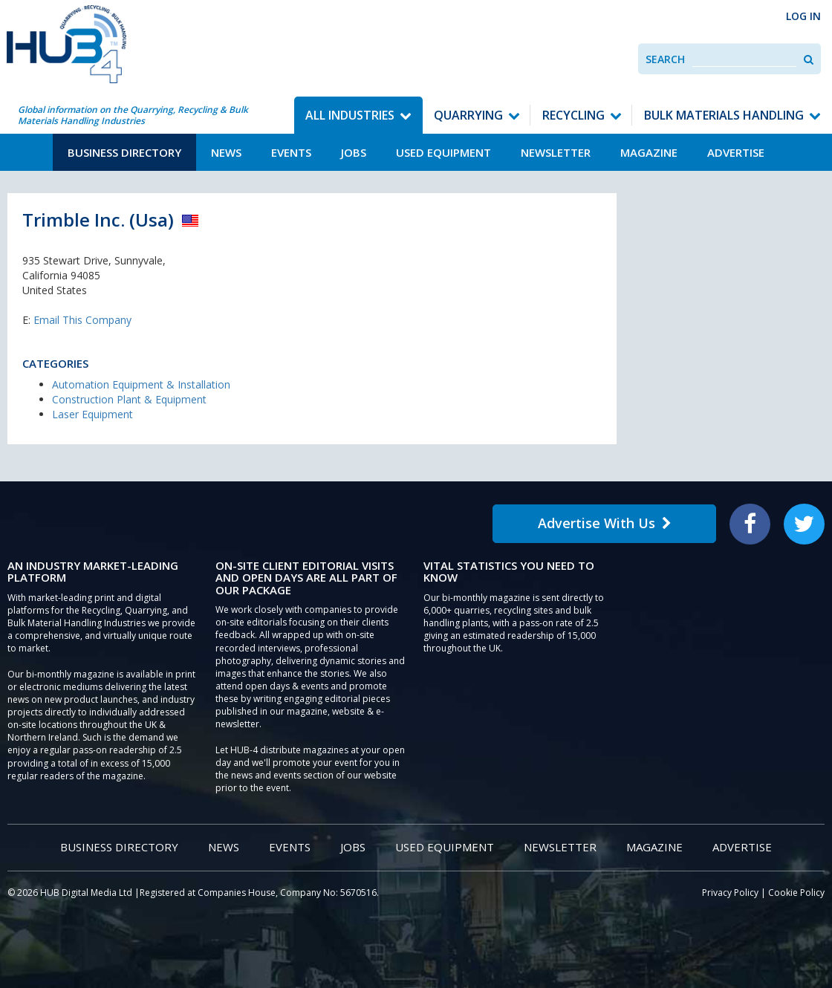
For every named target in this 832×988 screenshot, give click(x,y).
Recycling (573, 115)
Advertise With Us (605, 523)
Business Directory (124, 152)
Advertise (735, 152)
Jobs (353, 152)
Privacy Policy (730, 892)
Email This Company (82, 320)
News (226, 152)
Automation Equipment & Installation (141, 384)
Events (291, 152)
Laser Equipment (92, 414)
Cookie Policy (796, 892)
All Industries (349, 115)
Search (665, 59)
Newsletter (556, 152)
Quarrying (468, 115)
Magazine (648, 152)
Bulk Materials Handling (724, 115)
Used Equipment (443, 152)
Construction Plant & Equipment (129, 399)
